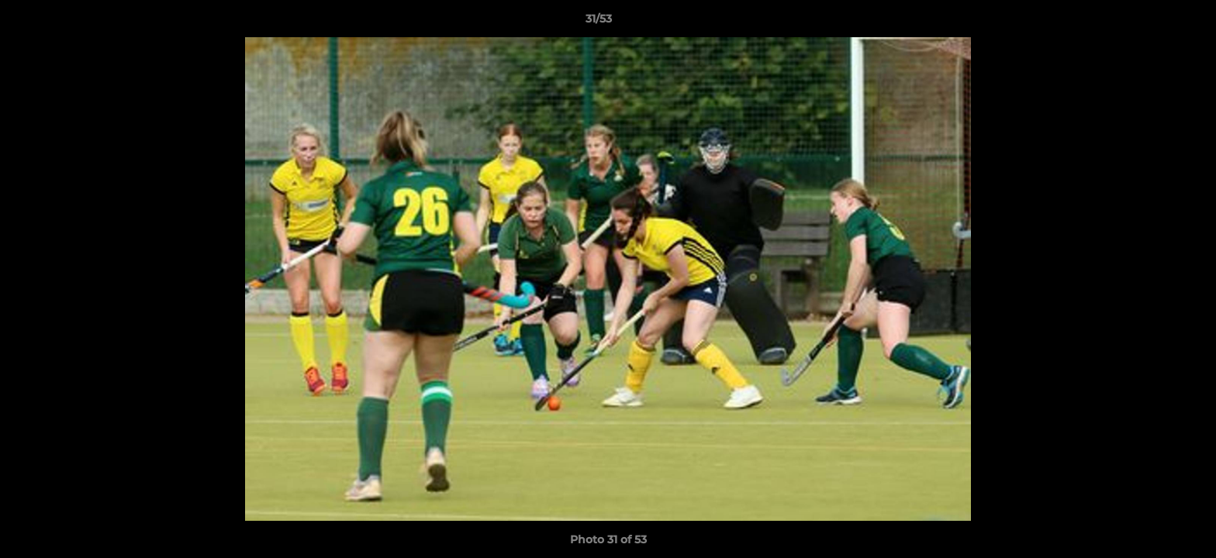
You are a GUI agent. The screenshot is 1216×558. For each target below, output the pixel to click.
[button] (1151, 22)
